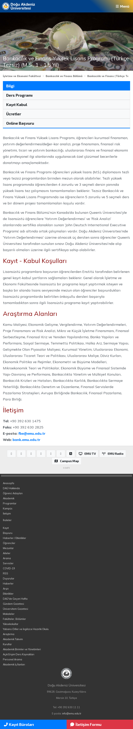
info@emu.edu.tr (71, 713)
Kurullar (7, 644)
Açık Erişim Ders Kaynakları (18, 654)
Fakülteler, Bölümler (14, 618)
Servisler (8, 563)
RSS (5, 573)
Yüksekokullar (10, 624)
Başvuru (7, 532)
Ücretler (13, 113)
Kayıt (6, 527)
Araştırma (8, 634)
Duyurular (8, 578)
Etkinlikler (8, 593)
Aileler (6, 553)
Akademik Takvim (13, 639)
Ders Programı (19, 95)
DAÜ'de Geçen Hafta (15, 598)
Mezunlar (8, 548)
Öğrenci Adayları (13, 493)
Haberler (8, 583)
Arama (7, 558)
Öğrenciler (9, 543)
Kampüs (7, 508)
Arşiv (6, 588)
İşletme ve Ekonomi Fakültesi (22, 76)
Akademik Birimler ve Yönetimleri (22, 649)
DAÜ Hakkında (11, 488)
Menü (122, 6)
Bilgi (10, 85)
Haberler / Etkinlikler (14, 538)
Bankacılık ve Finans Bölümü (64, 76)
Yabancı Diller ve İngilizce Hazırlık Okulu (26, 629)
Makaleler (9, 613)
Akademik (8, 498)
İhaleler (7, 520)
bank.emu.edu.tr (26, 439)
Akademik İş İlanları (14, 664)
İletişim (7, 513)
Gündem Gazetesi (13, 603)
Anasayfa (8, 483)
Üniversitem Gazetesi (15, 608)
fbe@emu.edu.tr (31, 433)
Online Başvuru (20, 123)
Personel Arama (12, 659)
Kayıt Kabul (16, 104)
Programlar (9, 503)
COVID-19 (9, 568)
